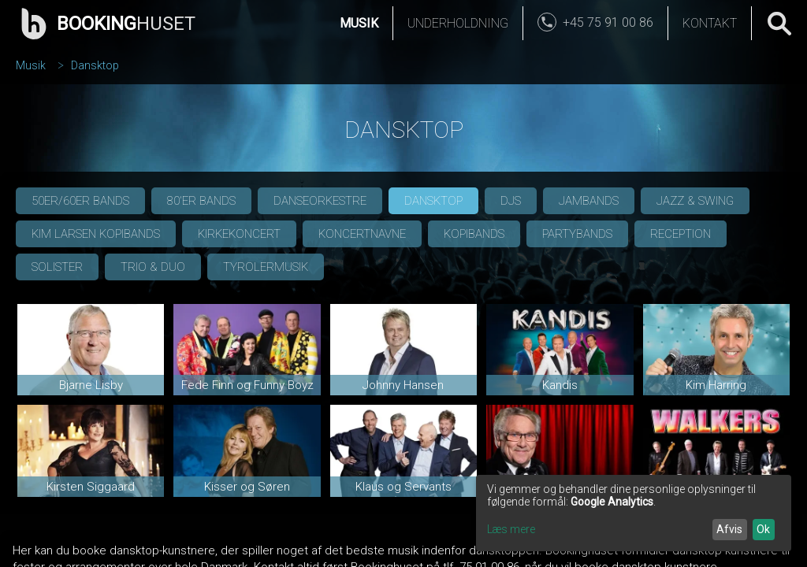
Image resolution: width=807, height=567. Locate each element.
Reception (680, 234)
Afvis (729, 529)
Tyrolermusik (265, 267)
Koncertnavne (362, 234)
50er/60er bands (80, 201)
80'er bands (201, 201)
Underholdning (457, 23)
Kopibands (474, 234)
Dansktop (95, 65)
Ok (763, 529)
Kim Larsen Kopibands (96, 234)
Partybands (577, 234)
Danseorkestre (319, 201)
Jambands (589, 201)
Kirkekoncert (239, 234)
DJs (510, 201)
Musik (359, 23)
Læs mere (511, 529)
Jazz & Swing (695, 201)
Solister (57, 267)
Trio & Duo (153, 267)
